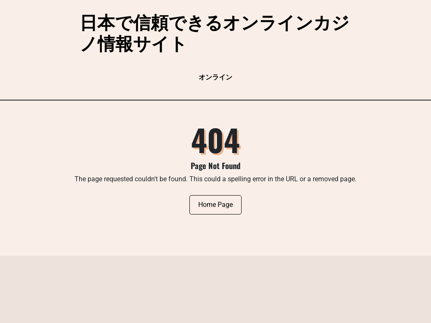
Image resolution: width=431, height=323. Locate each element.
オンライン (215, 77)
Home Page (215, 205)
